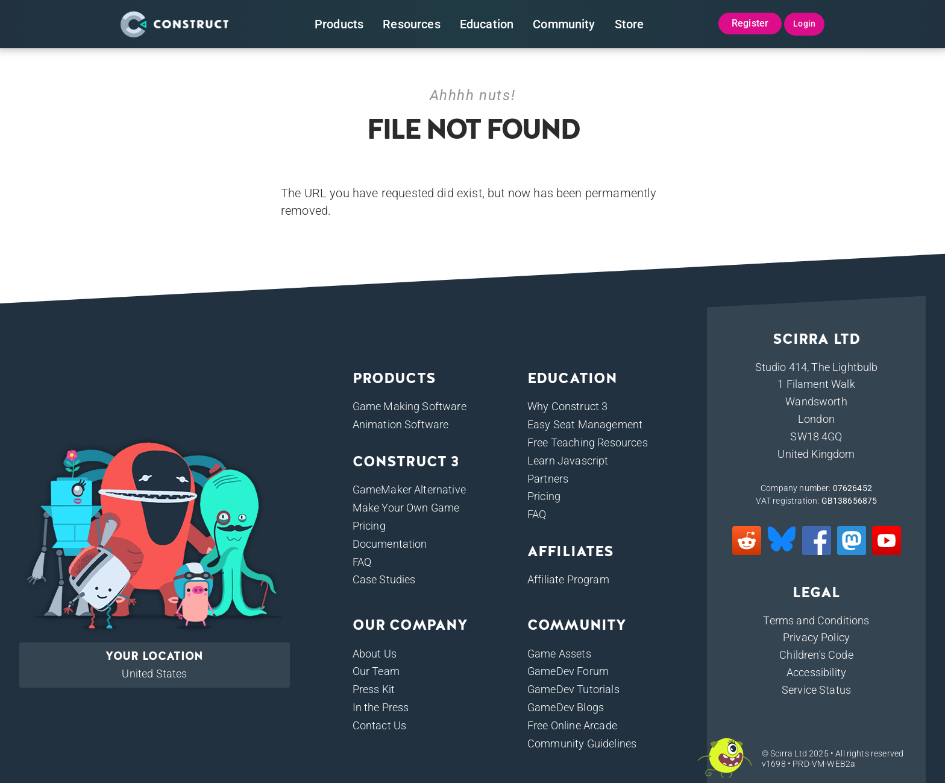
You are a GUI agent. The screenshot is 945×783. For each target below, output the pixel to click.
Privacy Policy (816, 637)
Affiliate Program (568, 579)
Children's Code (816, 654)
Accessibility (816, 672)
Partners (547, 478)
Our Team (376, 671)
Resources (411, 24)
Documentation (390, 543)
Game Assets (559, 653)
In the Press (381, 707)
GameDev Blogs (565, 707)
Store (629, 24)
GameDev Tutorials (573, 689)
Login (804, 23)
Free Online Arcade (572, 725)
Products (339, 24)
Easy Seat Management (584, 424)
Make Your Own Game (406, 507)
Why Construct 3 (567, 406)
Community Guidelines (581, 743)
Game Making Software (409, 406)
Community (564, 24)
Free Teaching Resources (587, 442)
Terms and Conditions (816, 620)
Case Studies (384, 579)
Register (750, 23)
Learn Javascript (568, 460)
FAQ (362, 562)
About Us (375, 653)
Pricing (369, 525)
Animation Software (401, 424)
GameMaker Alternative (409, 489)
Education (486, 24)
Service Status (816, 689)
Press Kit (374, 689)
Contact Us (380, 725)
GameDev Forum (568, 671)
